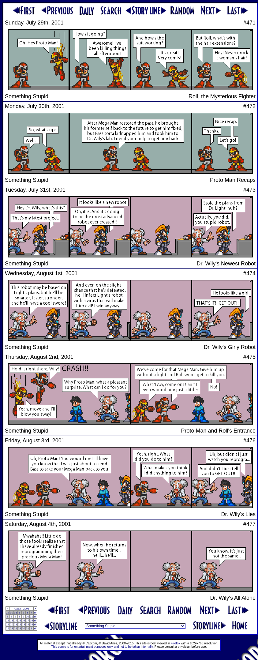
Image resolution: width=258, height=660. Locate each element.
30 (11, 612)
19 (7, 624)
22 (19, 624)
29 (7, 612)
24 (27, 624)
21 (15, 624)
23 (23, 624)
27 (11, 628)
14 (15, 620)
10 (27, 616)
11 (31, 616)
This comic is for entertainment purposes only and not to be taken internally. (102, 646)
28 (15, 628)
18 (31, 620)
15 (19, 620)
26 (7, 628)
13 (11, 620)
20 (11, 624)
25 (31, 624)
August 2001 (21, 608)
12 (7, 620)
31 (15, 612)
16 (23, 620)
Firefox (175, 643)
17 (27, 620)
